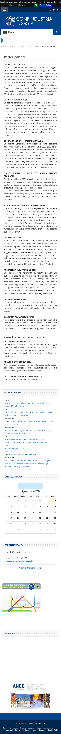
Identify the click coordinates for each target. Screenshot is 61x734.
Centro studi (7, 730)
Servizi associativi (22, 730)
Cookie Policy (45, 5)
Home (4, 728)
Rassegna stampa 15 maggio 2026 (21, 561)
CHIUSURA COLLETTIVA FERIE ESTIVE (20, 454)
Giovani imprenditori (44, 728)
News (34, 730)
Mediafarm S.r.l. (38, 723)
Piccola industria (27, 728)
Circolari (42, 730)
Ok (36, 5)
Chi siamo (14, 728)
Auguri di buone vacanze (16, 448)
